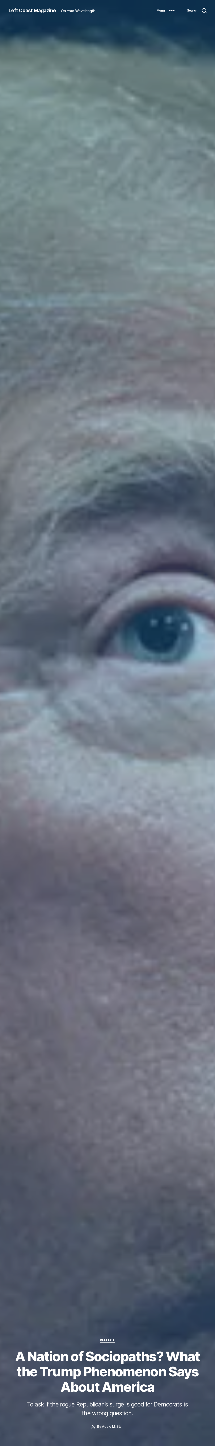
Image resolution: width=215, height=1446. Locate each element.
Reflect (107, 1340)
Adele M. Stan (112, 1427)
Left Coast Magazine (32, 10)
